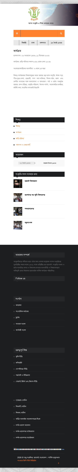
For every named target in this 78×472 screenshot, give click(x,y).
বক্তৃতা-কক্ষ (28, 222)
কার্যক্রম (18, 132)
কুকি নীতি (19, 356)
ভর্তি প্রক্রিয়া (20, 138)
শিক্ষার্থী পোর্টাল (21, 406)
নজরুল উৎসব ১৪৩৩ (50, 163)
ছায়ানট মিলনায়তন (31, 181)
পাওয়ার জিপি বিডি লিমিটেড (26, 460)
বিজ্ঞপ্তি (24, 42)
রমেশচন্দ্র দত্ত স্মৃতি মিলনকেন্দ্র (35, 195)
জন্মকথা (18, 305)
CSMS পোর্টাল (21, 400)
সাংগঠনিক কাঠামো (22, 311)
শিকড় (18, 126)
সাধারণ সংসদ (21, 324)
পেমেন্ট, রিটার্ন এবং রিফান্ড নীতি (26, 381)
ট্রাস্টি (18, 317)
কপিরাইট (19, 362)
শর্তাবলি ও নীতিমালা (23, 375)
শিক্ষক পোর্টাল (20, 412)
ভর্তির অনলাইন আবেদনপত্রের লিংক (28, 419)
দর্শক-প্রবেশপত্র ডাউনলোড (25, 431)
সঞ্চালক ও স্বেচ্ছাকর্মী (23, 144)
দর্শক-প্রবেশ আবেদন (23, 425)
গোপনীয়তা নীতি (21, 369)
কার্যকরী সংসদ (21, 330)
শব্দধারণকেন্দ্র (29, 209)
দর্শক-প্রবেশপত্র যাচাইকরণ (25, 437)
